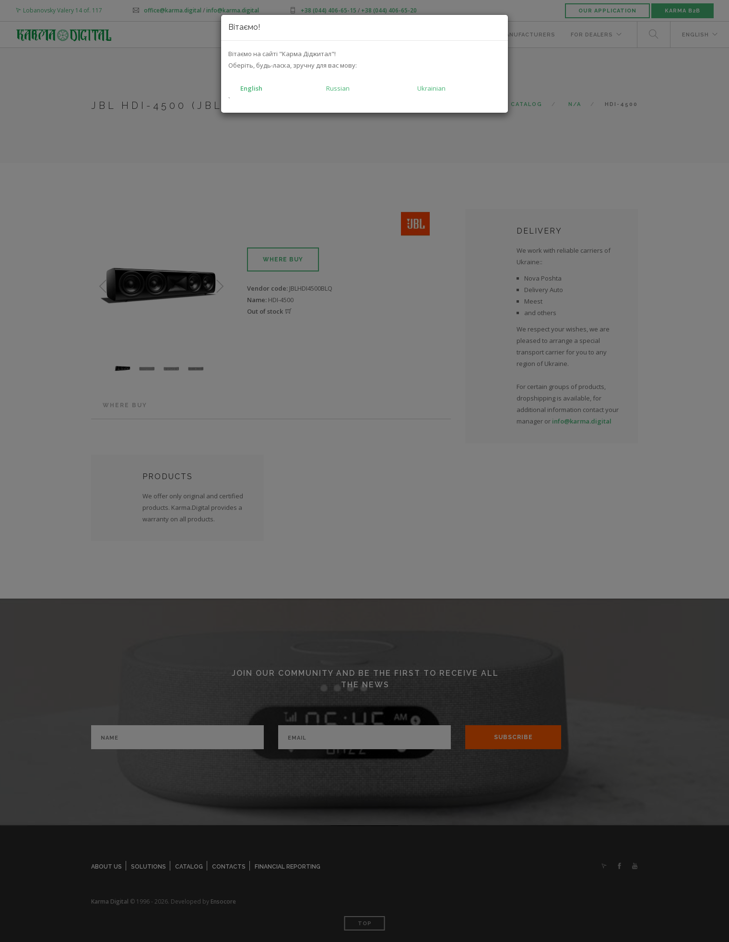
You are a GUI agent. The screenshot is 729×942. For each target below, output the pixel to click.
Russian (338, 88)
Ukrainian (431, 88)
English (251, 88)
